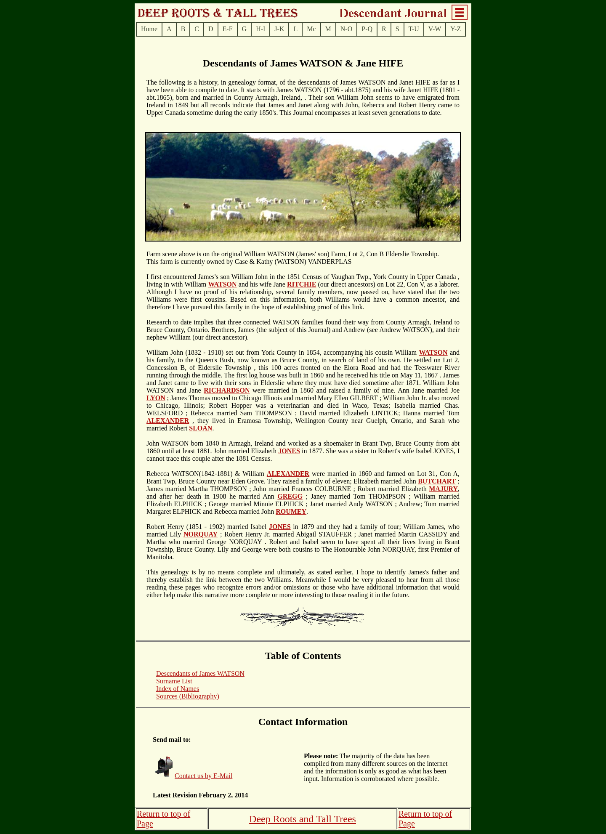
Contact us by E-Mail (203, 775)
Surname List (174, 681)
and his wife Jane (262, 284)
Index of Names (177, 688)
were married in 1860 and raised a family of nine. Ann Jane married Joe (355, 390)
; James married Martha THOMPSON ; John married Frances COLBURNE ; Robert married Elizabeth (303, 485)
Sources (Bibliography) (187, 696)
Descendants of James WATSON (200, 673)
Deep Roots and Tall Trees (302, 818)
